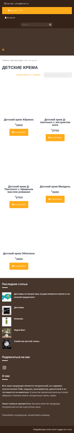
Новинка (18, 318)
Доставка (19, 307)
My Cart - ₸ (15, 10)
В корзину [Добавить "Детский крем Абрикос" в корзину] (19, 132)
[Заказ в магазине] (58, 75)
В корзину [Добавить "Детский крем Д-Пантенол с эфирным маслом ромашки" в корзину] (19, 204)
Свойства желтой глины (26, 341)
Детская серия (17, 60)
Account (10, 17)
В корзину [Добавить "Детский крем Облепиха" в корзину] (19, 266)
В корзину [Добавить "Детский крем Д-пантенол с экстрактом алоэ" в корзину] (55, 137)
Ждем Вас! (19, 330)
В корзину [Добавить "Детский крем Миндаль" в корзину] (55, 199)
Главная (5, 60)
